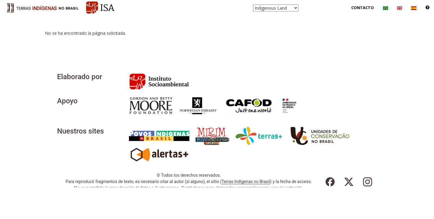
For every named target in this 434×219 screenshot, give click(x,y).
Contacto (362, 7)
